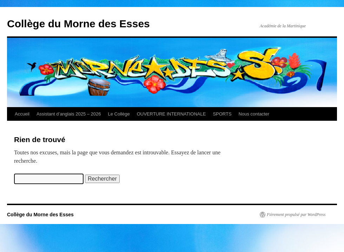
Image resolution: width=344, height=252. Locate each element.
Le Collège (119, 114)
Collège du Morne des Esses (78, 23)
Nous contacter (254, 114)
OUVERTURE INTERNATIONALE (171, 114)
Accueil (22, 114)
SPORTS (222, 114)
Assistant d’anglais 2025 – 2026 (69, 114)
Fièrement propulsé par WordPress (296, 214)
